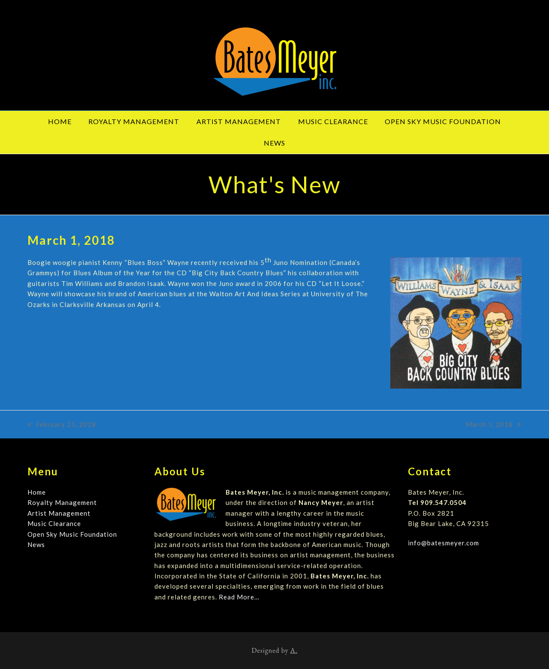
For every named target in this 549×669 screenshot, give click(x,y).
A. (294, 650)
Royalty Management (62, 502)
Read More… (239, 597)
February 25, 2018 (61, 424)
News (36, 544)
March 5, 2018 (494, 424)
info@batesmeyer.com (443, 543)
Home (36, 492)
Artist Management (58, 513)
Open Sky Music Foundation (72, 534)
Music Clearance (54, 523)
